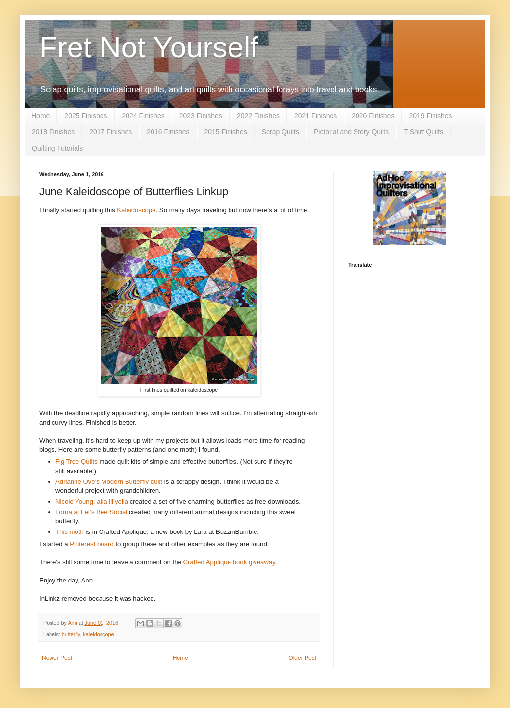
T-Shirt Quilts (423, 132)
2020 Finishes (373, 116)
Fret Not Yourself (148, 47)
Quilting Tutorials (57, 148)
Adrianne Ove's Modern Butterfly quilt (108, 481)
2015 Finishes (225, 132)
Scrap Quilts (280, 132)
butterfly (71, 634)
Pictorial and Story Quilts (351, 132)
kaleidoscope (98, 634)
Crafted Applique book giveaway (229, 562)
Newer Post (57, 658)
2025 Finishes (85, 116)
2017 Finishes (110, 132)
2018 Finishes (53, 132)
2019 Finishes (430, 116)
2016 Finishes (168, 132)
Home (40, 116)
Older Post (302, 658)
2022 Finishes (258, 116)
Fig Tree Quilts (77, 461)
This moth (69, 531)
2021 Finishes (315, 116)
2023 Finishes (200, 116)
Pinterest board (91, 544)
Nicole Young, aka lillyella (91, 501)
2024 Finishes (143, 116)
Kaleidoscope (136, 210)
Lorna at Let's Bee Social (91, 512)
